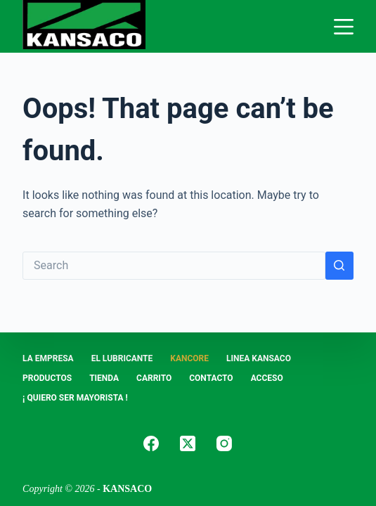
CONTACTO (211, 378)
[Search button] (339, 266)
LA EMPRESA (48, 358)
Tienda (104, 378)
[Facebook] (151, 443)
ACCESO (267, 378)
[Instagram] (224, 443)
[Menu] (344, 27)
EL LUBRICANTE (122, 358)
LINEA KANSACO (258, 358)
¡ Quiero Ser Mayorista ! (75, 398)
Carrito (153, 378)
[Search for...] (173, 266)
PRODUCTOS (47, 378)
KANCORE (189, 358)
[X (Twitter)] (187, 443)
